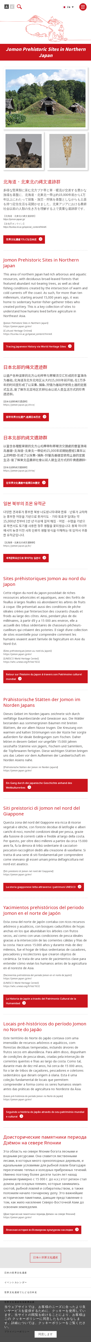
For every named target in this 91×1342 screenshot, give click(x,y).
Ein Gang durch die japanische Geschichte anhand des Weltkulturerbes (39, 785)
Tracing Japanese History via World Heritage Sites (36, 346)
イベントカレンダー (15, 1282)
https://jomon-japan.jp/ (14, 219)
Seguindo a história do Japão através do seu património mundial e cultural (45, 1114)
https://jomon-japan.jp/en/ (17, 326)
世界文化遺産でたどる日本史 (21, 239)
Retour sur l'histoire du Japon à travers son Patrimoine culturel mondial (44, 677)
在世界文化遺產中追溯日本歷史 (23, 482)
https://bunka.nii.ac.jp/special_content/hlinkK (24, 227)
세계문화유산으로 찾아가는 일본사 (23, 558)
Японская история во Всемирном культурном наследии (39, 1229)
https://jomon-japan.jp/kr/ (17, 545)
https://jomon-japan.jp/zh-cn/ (19, 404)
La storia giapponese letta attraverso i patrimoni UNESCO (41, 887)
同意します (45, 1334)
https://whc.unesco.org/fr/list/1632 (21, 661)
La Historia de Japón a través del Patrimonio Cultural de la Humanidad (41, 1001)
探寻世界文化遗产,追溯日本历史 (23, 417)
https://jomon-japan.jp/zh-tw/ (19, 470)
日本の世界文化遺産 (15, 1272)
